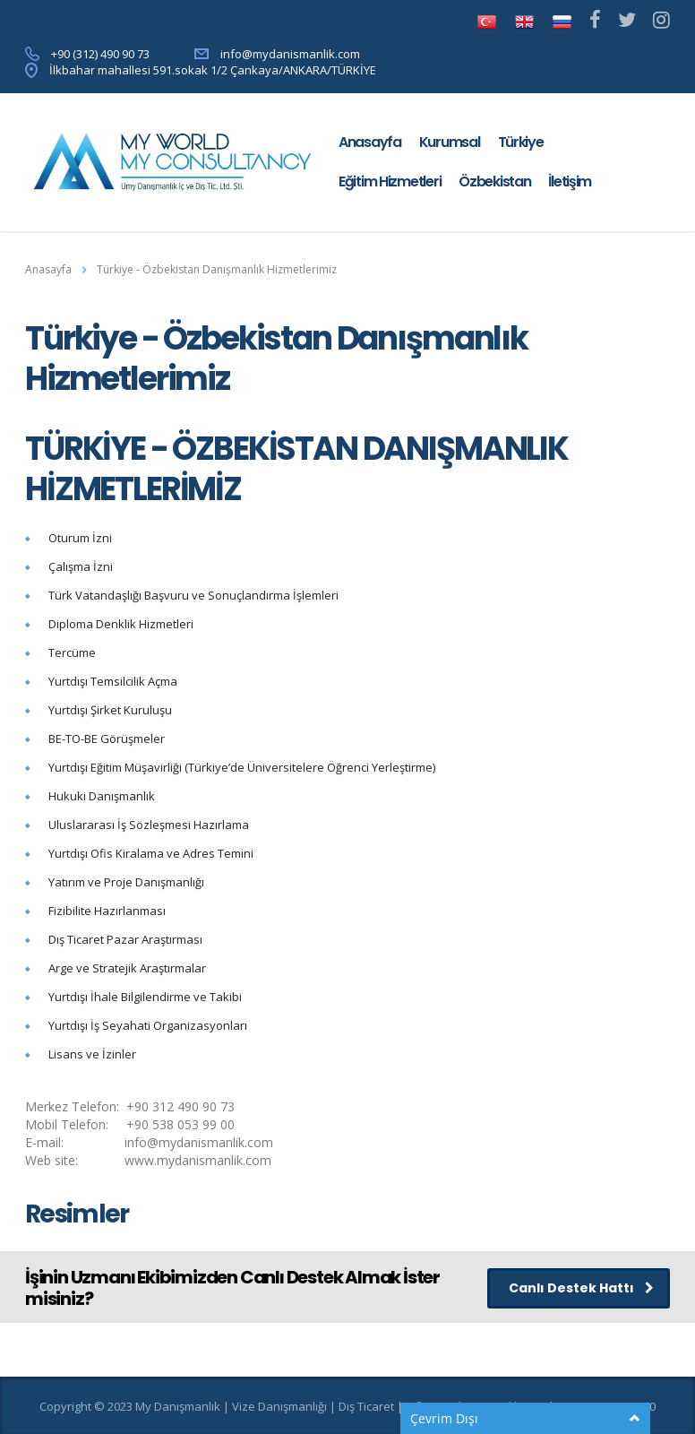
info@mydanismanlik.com (290, 54)
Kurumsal (449, 142)
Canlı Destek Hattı (581, 1288)
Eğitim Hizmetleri (390, 181)
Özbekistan (494, 181)
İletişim (569, 181)
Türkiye (521, 142)
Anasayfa (370, 142)
